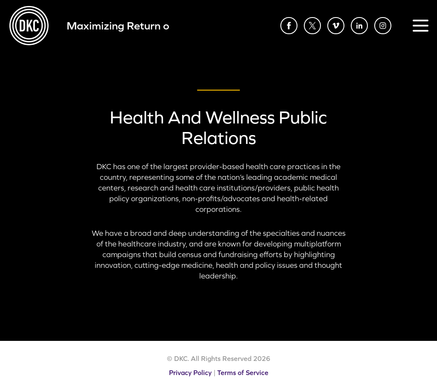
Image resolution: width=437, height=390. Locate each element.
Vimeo (335, 25)
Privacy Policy (190, 372)
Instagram (382, 25)
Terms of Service (242, 372)
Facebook (288, 25)
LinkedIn (359, 25)
